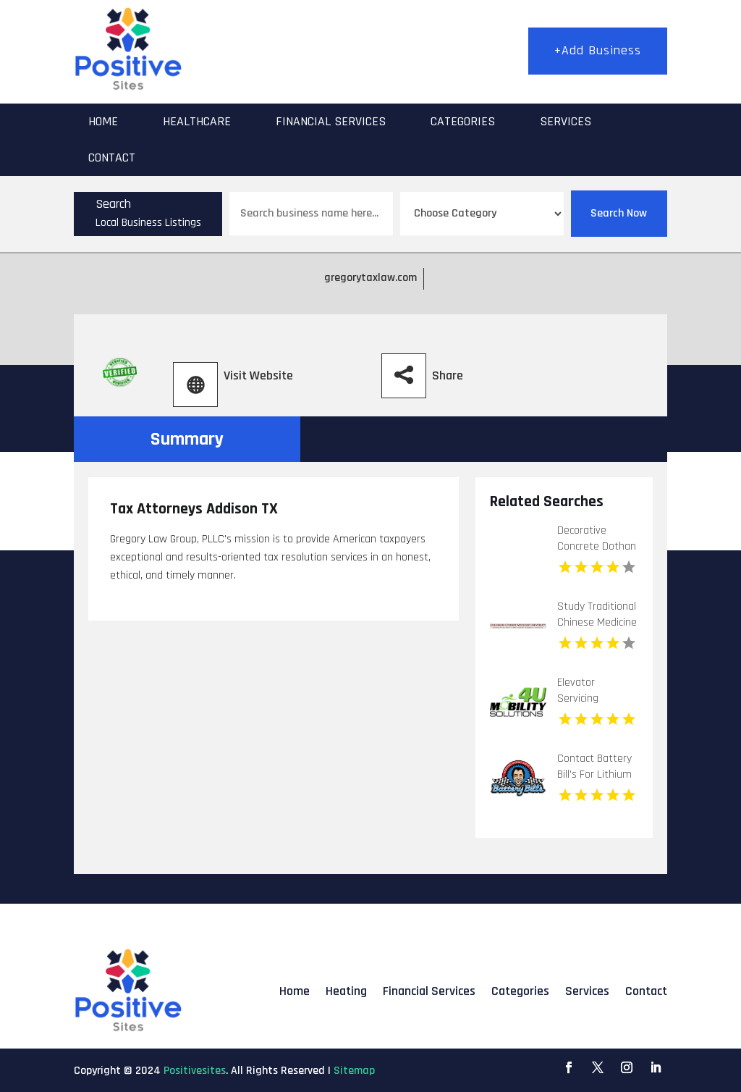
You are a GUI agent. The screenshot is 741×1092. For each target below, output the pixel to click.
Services (565, 121)
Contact (111, 157)
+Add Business (597, 50)
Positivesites (195, 1070)
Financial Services (331, 121)
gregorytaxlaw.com (370, 277)
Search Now (618, 213)
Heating (346, 991)
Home (103, 121)
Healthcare (197, 121)
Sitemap (354, 1070)
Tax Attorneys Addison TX (194, 509)
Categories (463, 121)
